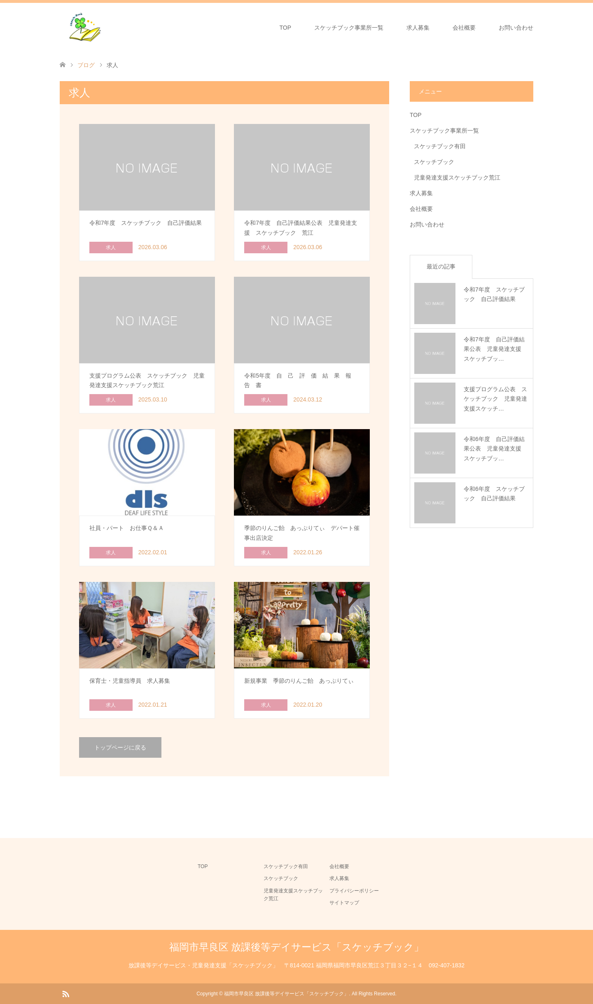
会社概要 (464, 27)
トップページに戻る (120, 747)
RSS (65, 993)
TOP (285, 27)
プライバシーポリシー (354, 891)
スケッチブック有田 (440, 146)
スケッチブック (434, 162)
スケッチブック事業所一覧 (348, 27)
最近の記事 (441, 266)
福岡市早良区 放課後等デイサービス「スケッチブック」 (296, 947)
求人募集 (418, 27)
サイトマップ (344, 903)
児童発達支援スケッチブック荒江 (457, 177)
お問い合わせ (516, 27)
